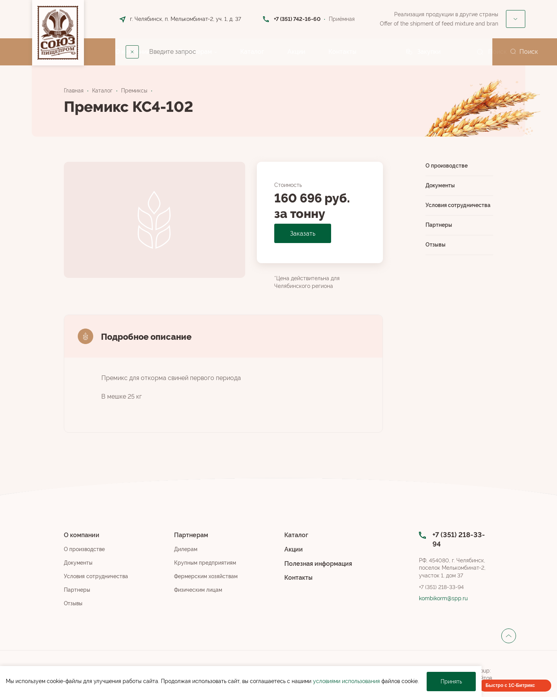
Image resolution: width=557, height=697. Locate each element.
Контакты (342, 51)
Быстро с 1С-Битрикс (510, 685)
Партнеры (438, 225)
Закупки (429, 51)
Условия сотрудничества (457, 205)
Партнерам (195, 51)
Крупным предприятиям (205, 563)
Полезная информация (318, 563)
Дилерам (185, 549)
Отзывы (435, 244)
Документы (440, 185)
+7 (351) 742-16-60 (297, 19)
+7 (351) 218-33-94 (441, 587)
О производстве (446, 166)
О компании (132, 51)
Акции (296, 51)
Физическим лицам (198, 590)
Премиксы (134, 90)
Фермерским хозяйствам (205, 576)
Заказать (302, 233)
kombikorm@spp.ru (443, 598)
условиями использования (346, 681)
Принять (451, 681)
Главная (74, 90)
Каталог (252, 51)
